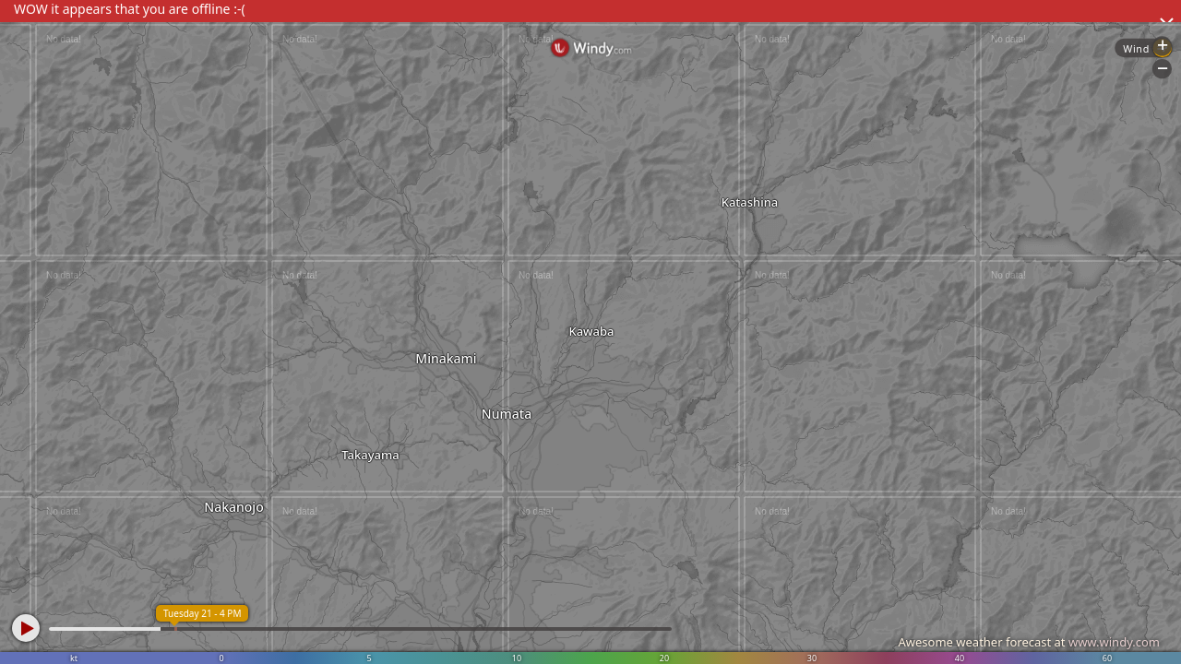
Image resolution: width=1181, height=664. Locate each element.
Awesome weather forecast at (1029, 642)
